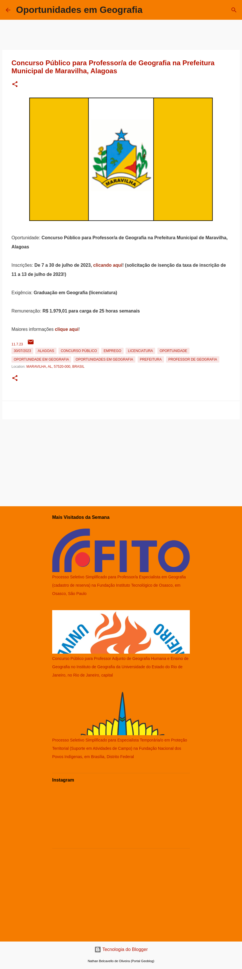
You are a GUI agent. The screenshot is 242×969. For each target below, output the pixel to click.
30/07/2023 (22, 351)
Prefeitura (151, 359)
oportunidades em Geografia (104, 359)
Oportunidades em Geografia (79, 10)
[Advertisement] (121, 462)
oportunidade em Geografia (41, 359)
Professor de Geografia (192, 359)
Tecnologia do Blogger (121, 949)
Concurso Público (79, 351)
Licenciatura (140, 351)
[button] (14, 84)
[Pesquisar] (234, 10)
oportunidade (173, 351)
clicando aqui (107, 265)
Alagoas (46, 351)
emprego (112, 351)
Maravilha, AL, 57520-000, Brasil (55, 367)
